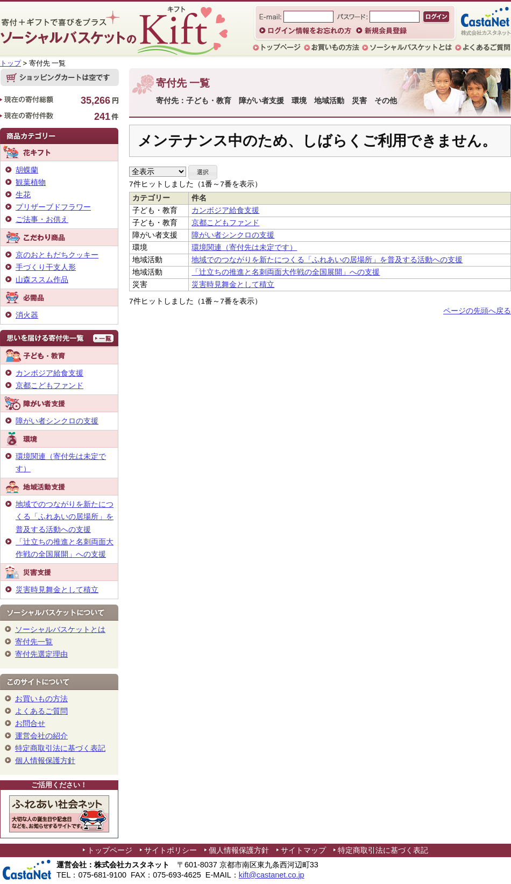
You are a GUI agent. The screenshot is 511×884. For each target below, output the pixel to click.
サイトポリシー (170, 850)
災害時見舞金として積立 (232, 285)
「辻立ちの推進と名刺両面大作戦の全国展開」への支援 (285, 272)
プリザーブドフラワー (53, 207)
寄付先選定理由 (41, 654)
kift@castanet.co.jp (271, 875)
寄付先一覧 (34, 641)
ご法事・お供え (42, 219)
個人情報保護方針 (45, 760)
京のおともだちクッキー (57, 254)
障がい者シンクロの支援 (232, 235)
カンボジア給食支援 (225, 210)
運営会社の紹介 (41, 735)
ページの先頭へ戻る (477, 311)
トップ (10, 63)
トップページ (109, 850)
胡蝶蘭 (27, 170)
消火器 (27, 315)
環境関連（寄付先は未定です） (244, 247)
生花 (23, 194)
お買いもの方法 (41, 698)
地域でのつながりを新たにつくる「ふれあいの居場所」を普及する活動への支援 (327, 260)
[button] (202, 172)
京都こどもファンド (225, 223)
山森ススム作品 (42, 279)
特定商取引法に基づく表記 (60, 748)
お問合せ (30, 723)
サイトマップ (303, 850)
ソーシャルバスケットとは (60, 629)
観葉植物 (31, 182)
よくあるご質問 (41, 711)
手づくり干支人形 (46, 267)
